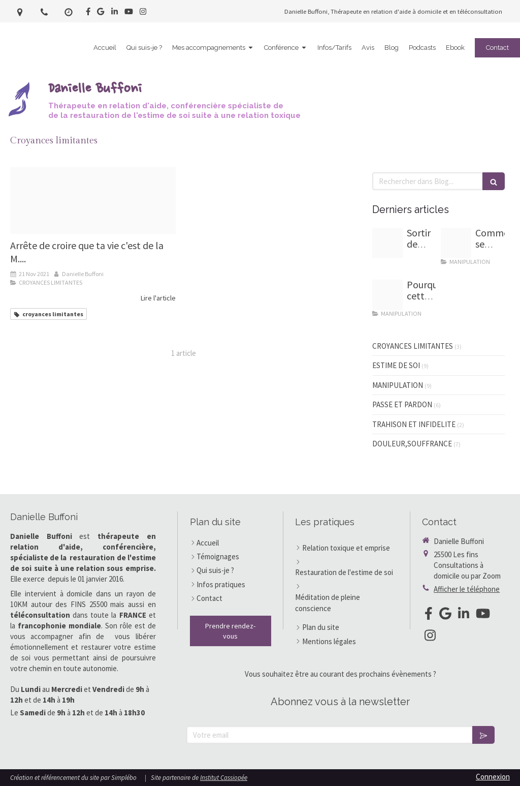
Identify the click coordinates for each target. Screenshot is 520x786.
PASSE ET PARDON (402, 404)
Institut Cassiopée (223, 777)
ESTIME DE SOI (396, 365)
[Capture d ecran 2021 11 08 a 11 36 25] (93, 200)
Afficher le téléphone (467, 589)
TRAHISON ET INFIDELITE (414, 424)
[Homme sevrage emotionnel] (456, 243)
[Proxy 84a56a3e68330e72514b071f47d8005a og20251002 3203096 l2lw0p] (387, 295)
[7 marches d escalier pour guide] (387, 243)
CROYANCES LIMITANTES (412, 346)
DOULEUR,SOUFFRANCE (412, 443)
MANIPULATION (397, 385)
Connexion (493, 776)
